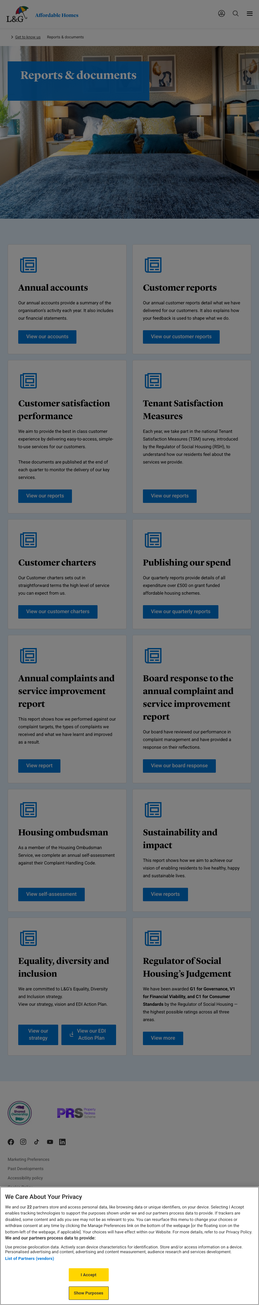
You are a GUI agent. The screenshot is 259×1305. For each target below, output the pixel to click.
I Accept (89, 1274)
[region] (129, 1246)
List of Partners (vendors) (29, 1258)
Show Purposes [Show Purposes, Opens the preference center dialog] (88, 1293)
